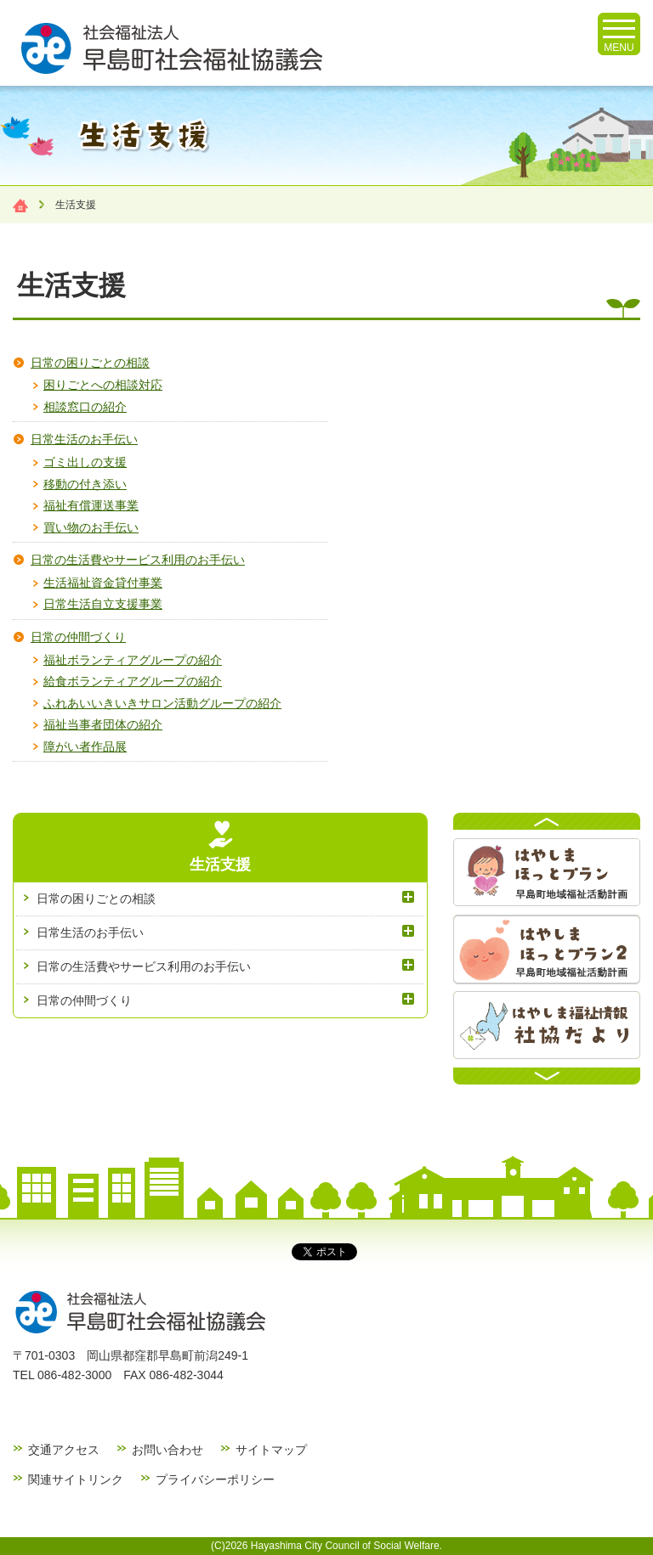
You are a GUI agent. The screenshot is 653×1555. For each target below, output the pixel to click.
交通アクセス (63, 1449)
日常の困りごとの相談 (90, 362)
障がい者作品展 (85, 746)
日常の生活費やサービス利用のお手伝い (138, 559)
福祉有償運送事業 (91, 505)
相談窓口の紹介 (85, 407)
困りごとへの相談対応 (102, 385)
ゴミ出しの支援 (85, 462)
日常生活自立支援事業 (102, 604)
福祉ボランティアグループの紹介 (132, 660)
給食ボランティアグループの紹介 (132, 681)
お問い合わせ (167, 1449)
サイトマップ (271, 1449)
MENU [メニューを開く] (619, 37)
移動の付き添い (85, 484)
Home (20, 205)
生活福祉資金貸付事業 (102, 582)
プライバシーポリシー (215, 1479)
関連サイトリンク (75, 1479)
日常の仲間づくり (78, 637)
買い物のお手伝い (91, 527)
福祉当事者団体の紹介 (102, 724)
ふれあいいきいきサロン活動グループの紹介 (162, 703)
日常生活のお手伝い (84, 439)
